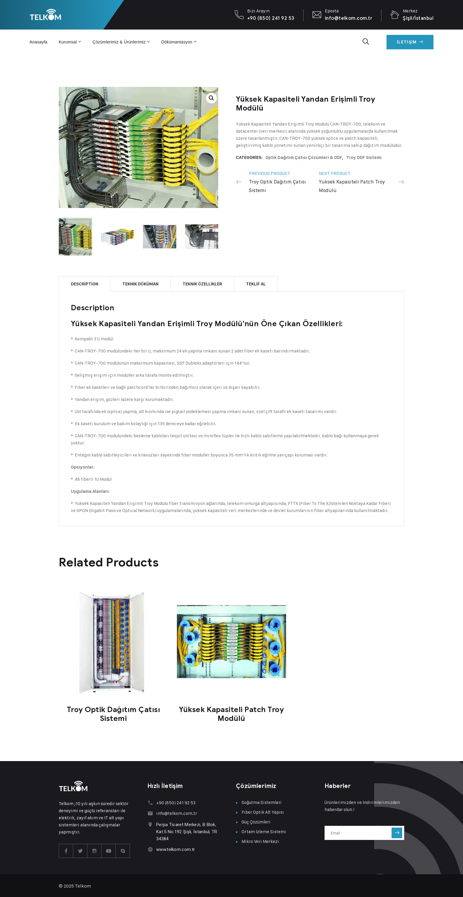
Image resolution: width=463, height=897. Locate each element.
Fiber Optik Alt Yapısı (263, 811)
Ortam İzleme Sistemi (264, 830)
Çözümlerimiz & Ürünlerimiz (119, 42)
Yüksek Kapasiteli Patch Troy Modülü (231, 713)
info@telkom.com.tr (349, 18)
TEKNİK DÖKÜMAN (140, 283)
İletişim (410, 42)
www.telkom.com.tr (175, 848)
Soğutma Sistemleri (262, 801)
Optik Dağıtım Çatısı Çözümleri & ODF (303, 157)
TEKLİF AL (256, 283)
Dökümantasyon (177, 42)
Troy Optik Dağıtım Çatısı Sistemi (113, 713)
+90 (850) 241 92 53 (270, 18)
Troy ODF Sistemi (364, 157)
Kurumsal (68, 42)
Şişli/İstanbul (418, 18)
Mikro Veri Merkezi (260, 840)
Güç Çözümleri (256, 821)
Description (84, 283)
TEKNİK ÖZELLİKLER (202, 283)
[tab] (84, 282)
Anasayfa (39, 42)
